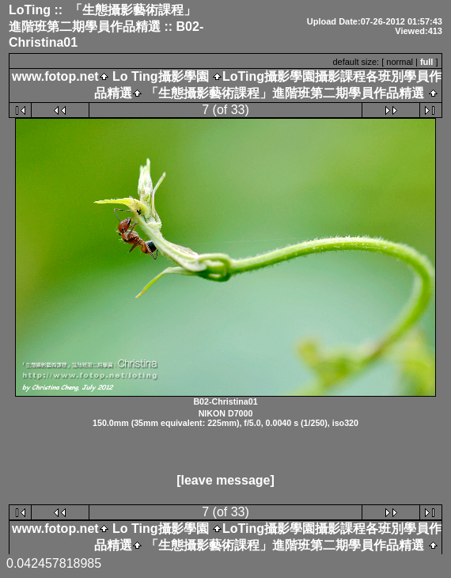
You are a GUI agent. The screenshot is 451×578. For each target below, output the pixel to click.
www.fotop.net (55, 76)
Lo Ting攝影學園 (160, 76)
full (427, 62)
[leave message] (225, 480)
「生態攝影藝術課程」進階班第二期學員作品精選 (283, 93)
